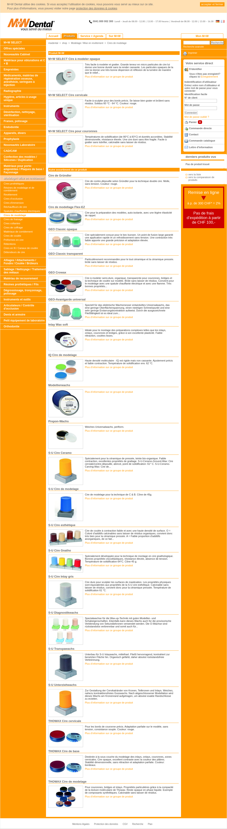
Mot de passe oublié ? (196, 116)
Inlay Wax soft (58, 324)
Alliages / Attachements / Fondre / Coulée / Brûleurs (21, 262)
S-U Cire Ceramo (60, 453)
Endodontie (11, 127)
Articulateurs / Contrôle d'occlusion (19, 307)
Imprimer (192, 53)
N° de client (190, 97)
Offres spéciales (14, 48)
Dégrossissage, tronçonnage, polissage (23, 292)
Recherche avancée (193, 46)
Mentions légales (80, 824)
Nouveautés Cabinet (17, 54)
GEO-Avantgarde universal (67, 299)
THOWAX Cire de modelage (67, 781)
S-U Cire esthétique (61, 525)
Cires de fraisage (13, 219)
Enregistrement (209, 76)
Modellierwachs (59, 385)
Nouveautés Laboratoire (19, 145)
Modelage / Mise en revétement (24, 178)
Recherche (137, 824)
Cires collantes (12, 223)
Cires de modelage (15, 215)
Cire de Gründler (59, 175)
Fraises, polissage (15, 121)
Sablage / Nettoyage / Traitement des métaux (25, 271)
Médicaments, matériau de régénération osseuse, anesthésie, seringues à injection (21, 80)
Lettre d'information (201, 147)
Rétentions (10, 244)
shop (64, 43)
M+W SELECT (13, 42)
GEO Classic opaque (62, 229)
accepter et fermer (212, 4)
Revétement (10, 194)
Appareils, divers (15, 133)
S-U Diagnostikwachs (63, 612)
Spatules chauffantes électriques (22, 211)
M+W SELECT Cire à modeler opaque (74, 59)
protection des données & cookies (96, 8)
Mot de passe (192, 105)
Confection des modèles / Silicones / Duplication (20, 158)
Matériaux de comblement (18, 231)
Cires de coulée (12, 235)
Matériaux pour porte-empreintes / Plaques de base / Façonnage (24, 169)
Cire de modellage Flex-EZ (66, 207)
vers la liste (194, 174)
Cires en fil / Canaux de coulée (21, 248)
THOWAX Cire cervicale (64, 721)
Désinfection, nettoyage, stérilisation (19, 113)
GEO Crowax (57, 272)
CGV (125, 824)
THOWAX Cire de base (63, 751)
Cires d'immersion (14, 202)
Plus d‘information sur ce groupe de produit (109, 76)
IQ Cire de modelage (62, 355)
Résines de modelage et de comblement (19, 189)
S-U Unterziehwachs (62, 685)
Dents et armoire (14, 314)
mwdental (53, 43)
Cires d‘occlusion (13, 198)
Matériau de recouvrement (21, 278)
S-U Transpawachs (61, 648)
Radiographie (12, 91)
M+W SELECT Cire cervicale (67, 95)
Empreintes (11, 69)
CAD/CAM (10, 150)
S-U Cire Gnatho (59, 550)
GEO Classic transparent (65, 253)
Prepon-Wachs (58, 421)
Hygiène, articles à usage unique (20, 98)
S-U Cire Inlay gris (61, 576)
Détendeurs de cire (14, 252)
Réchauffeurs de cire (15, 207)
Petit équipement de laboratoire (24, 320)
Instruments (11, 106)
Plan (150, 824)
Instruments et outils (17, 299)
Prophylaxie (11, 139)
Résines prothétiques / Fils (21, 284)
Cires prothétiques (14, 183)
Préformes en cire (14, 239)
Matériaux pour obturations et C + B (24, 62)
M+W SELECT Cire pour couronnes (72, 131)
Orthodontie (11, 326)
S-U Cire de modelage (63, 489)
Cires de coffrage (13, 227)
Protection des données (106, 824)
